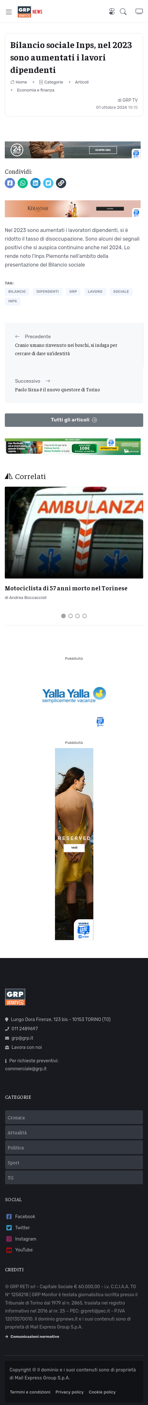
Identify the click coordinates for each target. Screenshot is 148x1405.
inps (12, 301)
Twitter (17, 1228)
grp (73, 292)
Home (18, 82)
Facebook (20, 1217)
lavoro (95, 292)
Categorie (51, 82)
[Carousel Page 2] (70, 616)
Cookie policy (102, 1392)
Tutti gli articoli (74, 420)
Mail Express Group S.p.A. (42, 1378)
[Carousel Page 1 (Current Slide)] (63, 616)
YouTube (19, 1250)
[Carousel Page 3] (77, 616)
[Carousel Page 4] (84, 616)
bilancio (17, 292)
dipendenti (47, 292)
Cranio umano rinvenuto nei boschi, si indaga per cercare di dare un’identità (66, 349)
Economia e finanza (35, 90)
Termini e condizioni (30, 1392)
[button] (128, 11)
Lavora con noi (23, 1047)
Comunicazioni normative (32, 1336)
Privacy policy (70, 1392)
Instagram (20, 1239)
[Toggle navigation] (8, 12)
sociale (121, 292)
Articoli (82, 82)
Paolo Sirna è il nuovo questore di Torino (57, 389)
